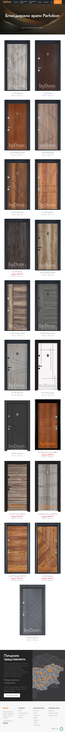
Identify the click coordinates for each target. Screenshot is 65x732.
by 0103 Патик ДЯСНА (17, 514)
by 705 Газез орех (17, 212)
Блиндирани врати (23, 2)
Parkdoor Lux (36, 715)
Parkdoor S (36, 720)
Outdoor (35, 722)
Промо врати (36, 725)
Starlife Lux (36, 711)
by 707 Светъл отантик (47, 272)
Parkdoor (35, 718)
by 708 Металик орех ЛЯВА (47, 452)
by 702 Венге (47, 93)
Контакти (56, 2)
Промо (40, 2)
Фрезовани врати (53, 713)
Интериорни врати (32, 2)
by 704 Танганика (48, 152)
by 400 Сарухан (47, 576)
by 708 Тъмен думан (48, 333)
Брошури (46, 2)
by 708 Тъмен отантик (17, 333)
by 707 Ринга (17, 271)
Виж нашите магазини (12, 695)
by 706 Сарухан (47, 212)
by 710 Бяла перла (47, 393)
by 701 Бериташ (17, 93)
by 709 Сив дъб (17, 393)
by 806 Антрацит (17, 453)
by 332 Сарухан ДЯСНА (17, 576)
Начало (16, 2)
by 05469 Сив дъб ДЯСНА (47, 514)
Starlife (35, 713)
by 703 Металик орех (17, 152)
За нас (52, 2)
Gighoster (5, 723)
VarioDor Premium (53, 715)
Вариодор (51, 711)
